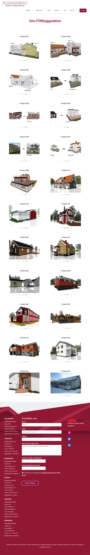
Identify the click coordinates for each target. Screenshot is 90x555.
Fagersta (15, 544)
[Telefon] (42, 439)
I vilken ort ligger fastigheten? (32, 458)
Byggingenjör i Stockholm (11, 433)
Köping (43, 544)
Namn (24, 422)
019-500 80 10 (13, 492)
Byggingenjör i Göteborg (11, 535)
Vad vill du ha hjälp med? (31, 443)
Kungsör (54, 544)
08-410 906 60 (13, 431)
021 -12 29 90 (13, 451)
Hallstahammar (35, 544)
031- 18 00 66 (13, 533)
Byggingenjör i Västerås (11, 453)
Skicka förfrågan (30, 483)
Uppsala (73, 544)
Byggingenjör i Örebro (10, 495)
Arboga (48, 544)
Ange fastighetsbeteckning (31, 465)
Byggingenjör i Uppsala (11, 516)
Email (24, 429)
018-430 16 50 (13, 514)
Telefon (25, 436)
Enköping (60, 544)
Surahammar (22, 544)
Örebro (49, 547)
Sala (28, 544)
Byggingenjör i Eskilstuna (11, 473)
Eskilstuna (67, 544)
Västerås (9, 544)
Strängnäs (80, 544)
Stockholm (42, 547)
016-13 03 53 (13, 471)
